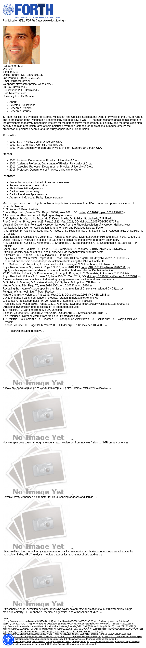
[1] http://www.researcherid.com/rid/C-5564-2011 (26, 621)
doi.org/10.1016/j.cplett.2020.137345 (101, 249)
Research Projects (20, 108)
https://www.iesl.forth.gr (51, 20)
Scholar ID (9, 71)
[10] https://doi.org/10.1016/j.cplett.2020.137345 (115, 629)
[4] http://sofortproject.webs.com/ (42, 623)
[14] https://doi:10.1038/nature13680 (68, 634)
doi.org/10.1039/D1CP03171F (98, 221)
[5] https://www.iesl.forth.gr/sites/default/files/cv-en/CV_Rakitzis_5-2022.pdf (94, 623)
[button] (8, 640)
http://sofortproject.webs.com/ (33, 84)
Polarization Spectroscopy (25, 330)
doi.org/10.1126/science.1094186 (83, 312)
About (13, 101)
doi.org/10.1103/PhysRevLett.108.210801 (100, 303)
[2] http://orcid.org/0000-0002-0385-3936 (70, 621)
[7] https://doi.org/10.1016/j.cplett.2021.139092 (110, 626)
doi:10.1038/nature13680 (74, 285)
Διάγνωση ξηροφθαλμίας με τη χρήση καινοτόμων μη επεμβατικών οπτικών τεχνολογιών (55, 388)
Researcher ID (11, 65)
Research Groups (20, 111)
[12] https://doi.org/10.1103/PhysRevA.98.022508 (74, 631)
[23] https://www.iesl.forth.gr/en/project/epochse (113, 641)
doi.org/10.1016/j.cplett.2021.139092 (101, 212)
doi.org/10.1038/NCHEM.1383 (88, 294)
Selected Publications (22, 105)
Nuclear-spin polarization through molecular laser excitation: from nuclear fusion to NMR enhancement (64, 442)
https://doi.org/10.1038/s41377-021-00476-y (111, 236)
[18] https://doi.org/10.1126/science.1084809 (116, 636)
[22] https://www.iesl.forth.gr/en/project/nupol (67, 641)
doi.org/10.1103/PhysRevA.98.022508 (103, 267)
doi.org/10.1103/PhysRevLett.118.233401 (112, 276)
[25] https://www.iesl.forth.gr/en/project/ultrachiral (72, 644)
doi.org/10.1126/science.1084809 (83, 325)
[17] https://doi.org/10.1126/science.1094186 (72, 636)
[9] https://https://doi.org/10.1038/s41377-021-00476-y (65, 629)
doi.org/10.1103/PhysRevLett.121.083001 (100, 258)
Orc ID (6, 68)
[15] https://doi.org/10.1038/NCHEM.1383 (106, 634)
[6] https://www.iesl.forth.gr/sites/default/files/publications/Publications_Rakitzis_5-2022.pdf (68, 625)
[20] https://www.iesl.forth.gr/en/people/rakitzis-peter (89, 639)
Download (19, 87)
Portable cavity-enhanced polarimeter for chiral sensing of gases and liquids (48, 497)
